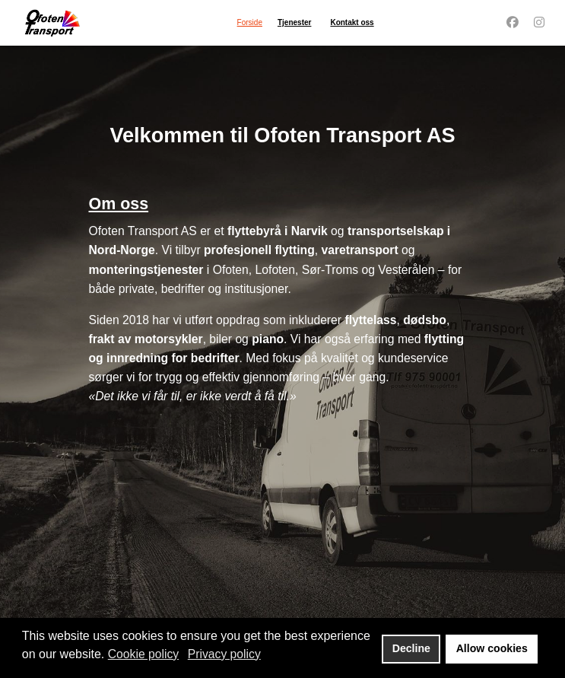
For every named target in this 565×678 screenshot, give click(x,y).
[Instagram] (539, 22)
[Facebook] (512, 22)
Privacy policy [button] (224, 654)
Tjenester (294, 22)
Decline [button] (411, 648)
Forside (249, 22)
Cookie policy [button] (143, 654)
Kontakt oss (351, 22)
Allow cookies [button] (492, 648)
